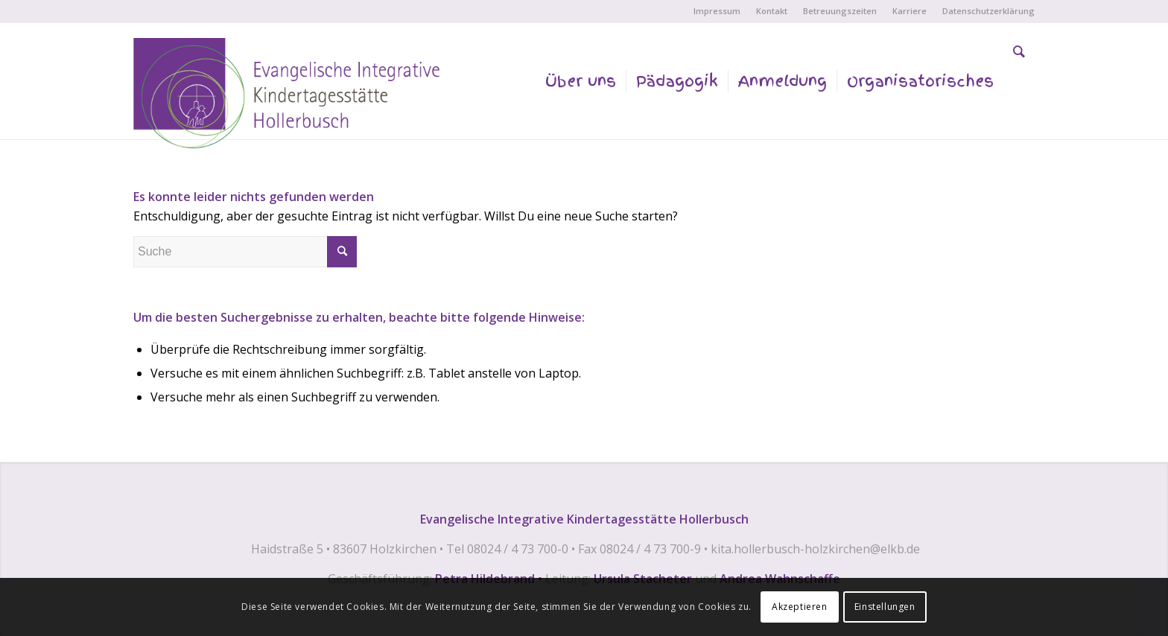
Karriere (909, 10)
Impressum (717, 10)
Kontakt (771, 10)
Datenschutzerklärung (988, 10)
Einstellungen (884, 606)
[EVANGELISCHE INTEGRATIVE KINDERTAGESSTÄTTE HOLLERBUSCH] (291, 96)
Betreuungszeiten (840, 10)
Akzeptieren (800, 606)
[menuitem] (717, 11)
